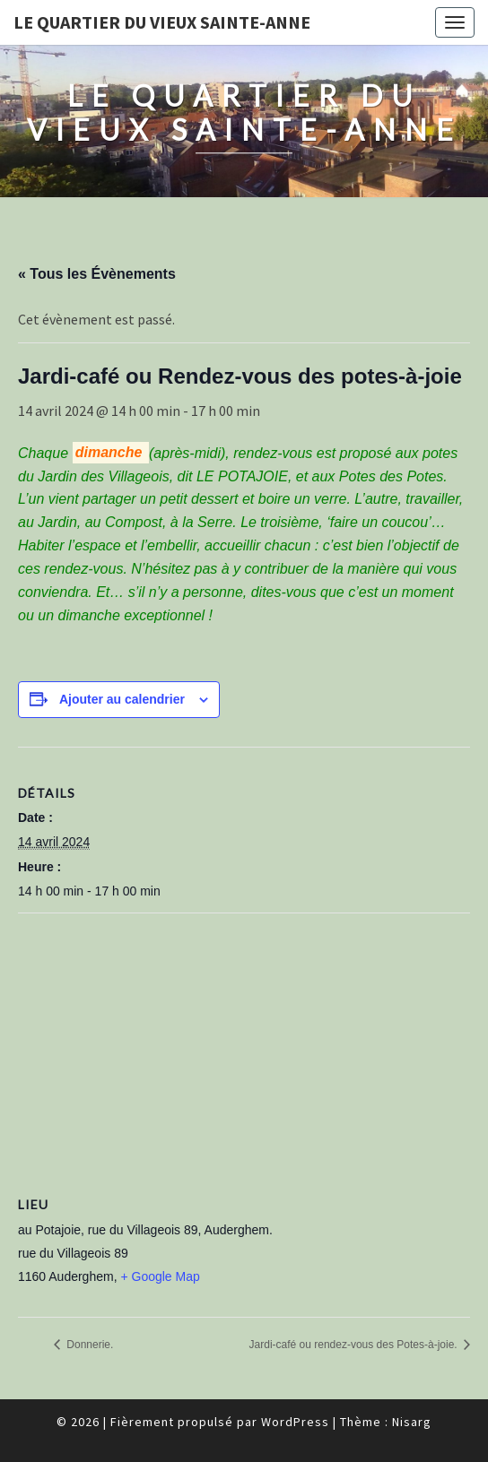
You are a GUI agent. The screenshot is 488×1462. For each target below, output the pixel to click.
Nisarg (411, 1422)
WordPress (295, 1422)
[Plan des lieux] (244, 1043)
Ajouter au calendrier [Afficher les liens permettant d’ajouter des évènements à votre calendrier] (122, 699)
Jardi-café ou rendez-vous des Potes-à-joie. (354, 1344)
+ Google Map (159, 1276)
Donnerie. (88, 1344)
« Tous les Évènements (97, 273)
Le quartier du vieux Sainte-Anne (161, 22)
